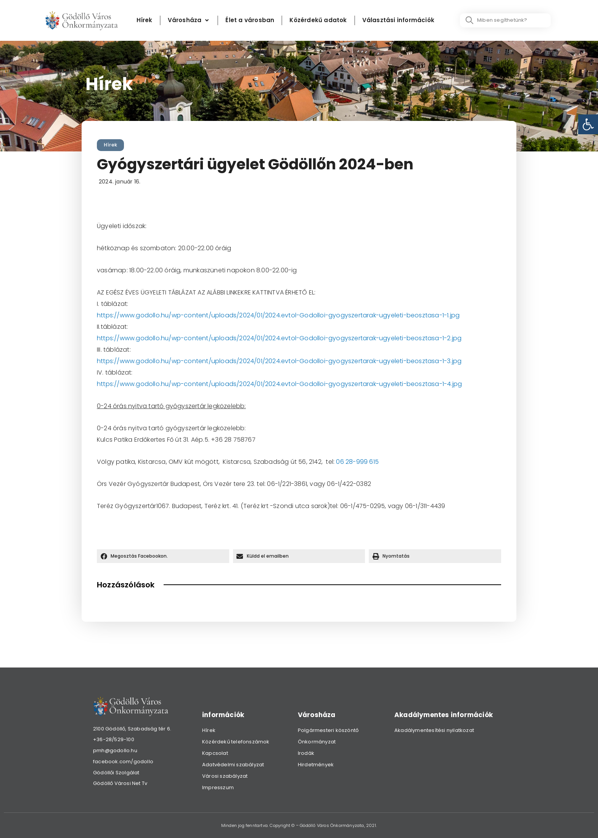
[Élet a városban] (249, 20)
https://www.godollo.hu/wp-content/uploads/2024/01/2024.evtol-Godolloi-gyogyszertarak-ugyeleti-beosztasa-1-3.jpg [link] (279, 361)
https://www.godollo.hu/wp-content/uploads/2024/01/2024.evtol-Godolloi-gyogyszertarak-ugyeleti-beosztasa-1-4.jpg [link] (279, 384)
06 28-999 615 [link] (357, 461)
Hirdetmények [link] (316, 764)
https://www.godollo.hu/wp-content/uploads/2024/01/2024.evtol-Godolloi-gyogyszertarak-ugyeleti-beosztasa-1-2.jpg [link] (279, 338)
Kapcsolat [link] (215, 753)
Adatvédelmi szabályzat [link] (233, 764)
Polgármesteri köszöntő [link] (328, 730)
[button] (163, 556)
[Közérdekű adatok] (318, 20)
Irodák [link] (306, 753)
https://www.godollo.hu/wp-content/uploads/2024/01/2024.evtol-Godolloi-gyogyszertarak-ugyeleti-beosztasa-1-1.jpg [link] (278, 315)
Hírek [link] (110, 144)
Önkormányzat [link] (317, 741)
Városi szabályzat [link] (225, 776)
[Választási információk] (398, 20)
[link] (588, 124)
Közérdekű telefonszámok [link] (236, 741)
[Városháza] (189, 20)
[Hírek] (144, 20)
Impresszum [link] (218, 787)
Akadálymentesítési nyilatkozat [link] (434, 730)
